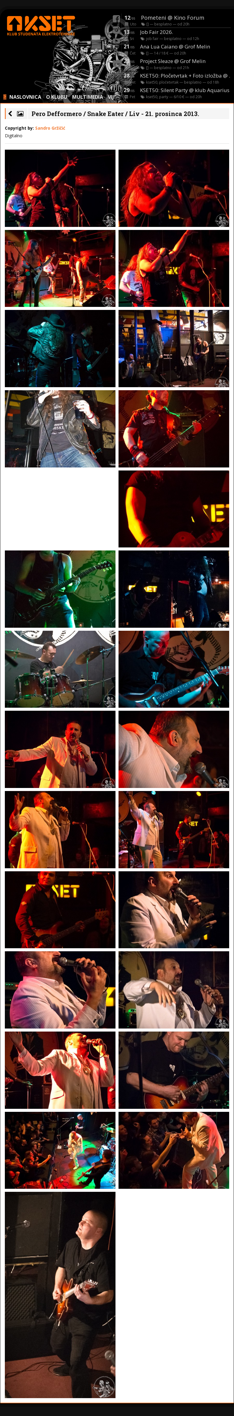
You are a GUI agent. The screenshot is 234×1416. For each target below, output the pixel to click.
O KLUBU (56, 97)
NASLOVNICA (25, 97)
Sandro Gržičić (50, 128)
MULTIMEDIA (87, 97)
